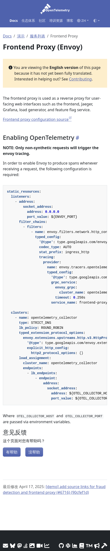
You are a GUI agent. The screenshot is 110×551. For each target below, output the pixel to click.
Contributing (80, 79)
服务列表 (37, 36)
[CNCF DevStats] (74, 545)
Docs (7, 36)
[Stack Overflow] (26, 545)
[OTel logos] (32, 545)
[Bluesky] (12, 545)
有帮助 (11, 452)
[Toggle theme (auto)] (97, 20)
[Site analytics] (47, 545)
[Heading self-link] (76, 137)
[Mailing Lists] (5, 545)
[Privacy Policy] (81, 545)
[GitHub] (61, 545)
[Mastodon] (19, 545)
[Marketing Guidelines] (96, 545)
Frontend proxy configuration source (36, 119)
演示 (21, 36)
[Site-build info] (104, 545)
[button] (83, 20)
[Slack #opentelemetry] (68, 545)
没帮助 (34, 452)
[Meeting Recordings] (39, 545)
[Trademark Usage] (89, 545)
